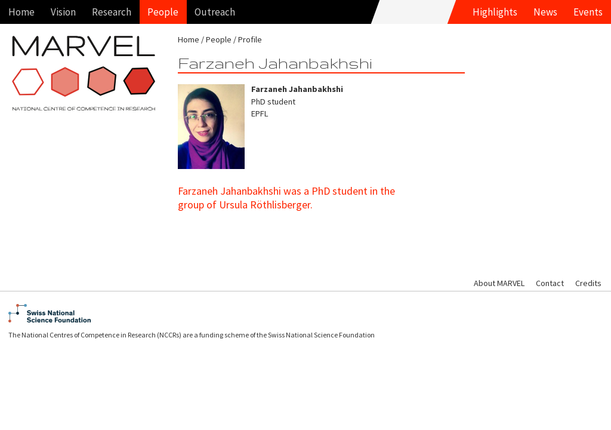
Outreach (215, 12)
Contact (550, 283)
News (545, 12)
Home (21, 12)
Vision (63, 12)
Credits (588, 283)
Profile (250, 39)
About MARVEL (499, 283)
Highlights (495, 12)
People (162, 12)
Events (588, 12)
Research (111, 12)
